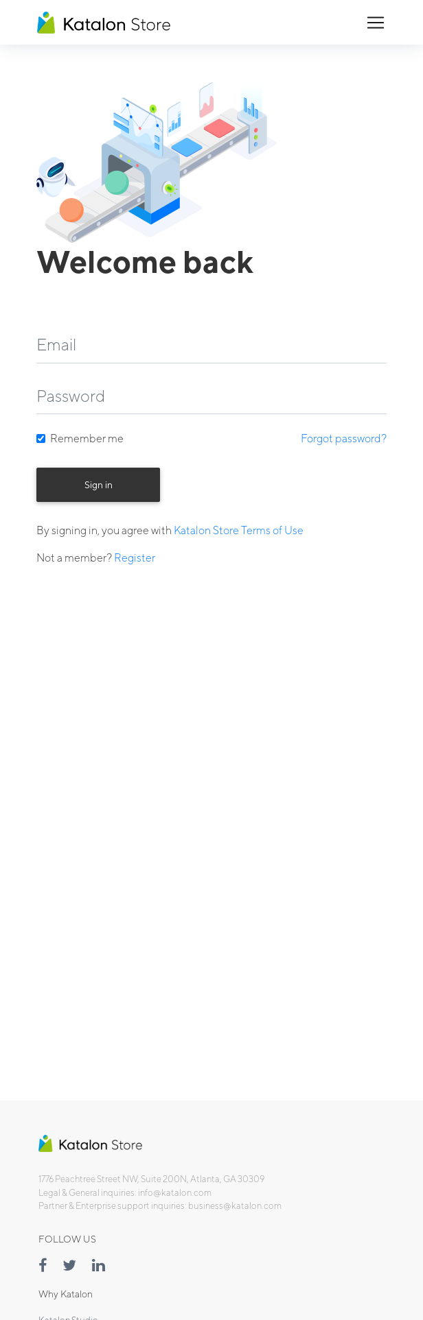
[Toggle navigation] (375, 22)
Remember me (87, 438)
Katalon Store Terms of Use (239, 530)
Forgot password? (344, 438)
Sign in (98, 484)
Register (134, 557)
